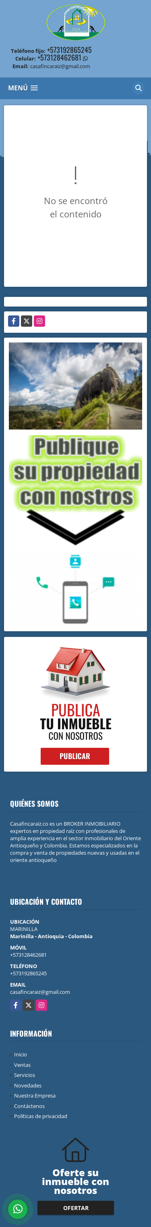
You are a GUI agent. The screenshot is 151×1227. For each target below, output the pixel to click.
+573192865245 (69, 49)
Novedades (27, 1085)
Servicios (24, 1075)
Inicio (20, 1054)
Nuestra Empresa (35, 1095)
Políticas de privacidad (40, 1116)
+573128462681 (59, 57)
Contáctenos (29, 1106)
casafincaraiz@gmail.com (40, 991)
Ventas (22, 1064)
